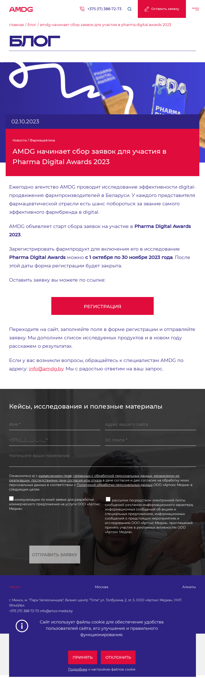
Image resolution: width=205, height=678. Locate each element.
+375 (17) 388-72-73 (104, 9)
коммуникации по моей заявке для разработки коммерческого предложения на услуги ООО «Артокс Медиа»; (54, 505)
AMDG (21, 8)
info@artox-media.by (56, 614)
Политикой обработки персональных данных (115, 486)
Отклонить (119, 657)
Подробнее (77, 669)
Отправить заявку (54, 556)
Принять (81, 657)
